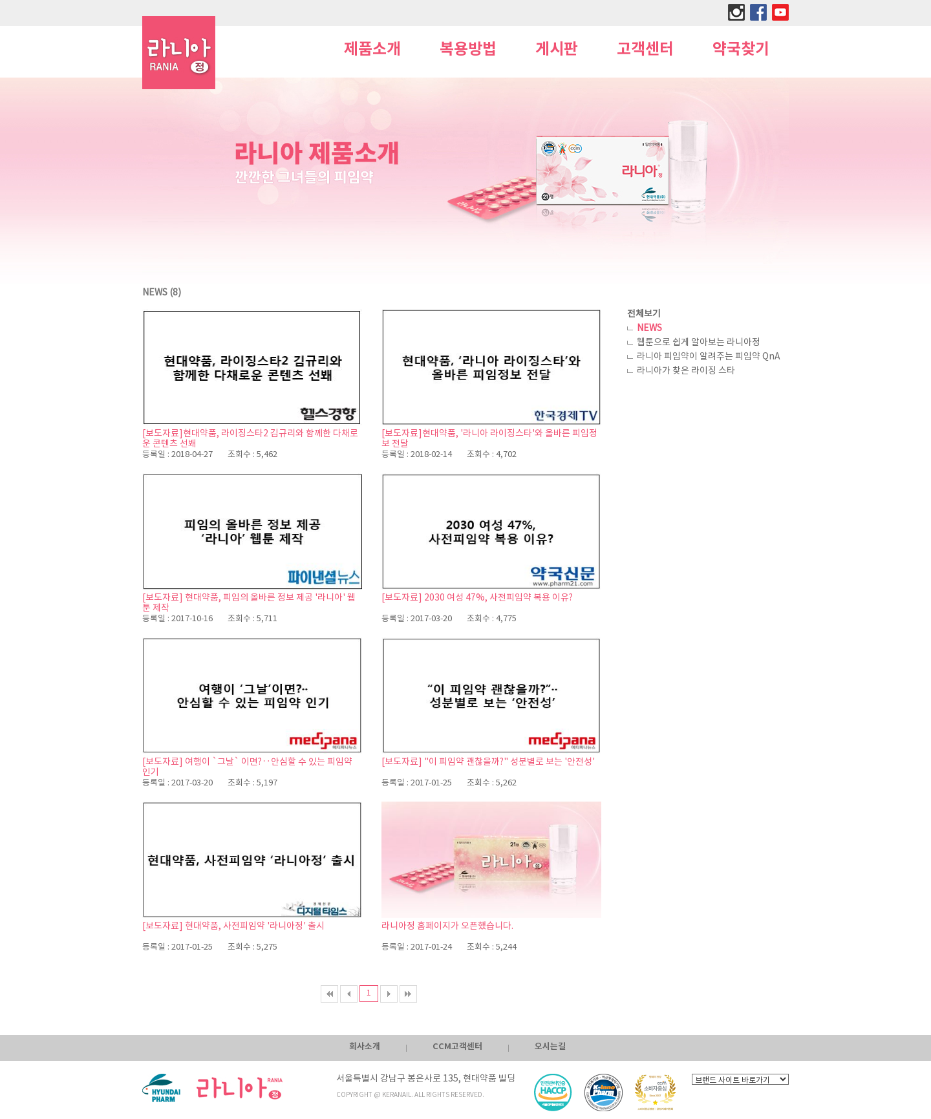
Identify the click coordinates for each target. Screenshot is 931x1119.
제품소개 (372, 49)
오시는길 (550, 1046)
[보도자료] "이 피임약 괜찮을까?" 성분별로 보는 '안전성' (488, 762)
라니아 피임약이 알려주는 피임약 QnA (708, 357)
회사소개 (364, 1046)
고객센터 (645, 49)
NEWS (649, 328)
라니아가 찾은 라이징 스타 (686, 371)
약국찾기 (740, 49)
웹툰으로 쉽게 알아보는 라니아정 (698, 342)
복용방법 (468, 49)
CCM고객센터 (457, 1046)
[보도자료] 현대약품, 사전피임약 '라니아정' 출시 (233, 926)
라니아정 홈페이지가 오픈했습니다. (447, 926)
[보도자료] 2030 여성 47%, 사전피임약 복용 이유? (477, 598)
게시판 (556, 49)
